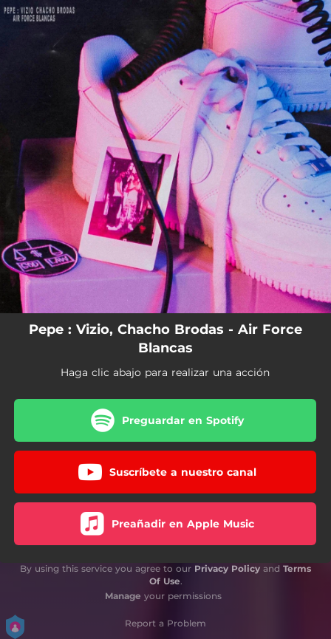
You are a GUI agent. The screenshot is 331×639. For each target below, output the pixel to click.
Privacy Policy (227, 568)
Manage (123, 595)
